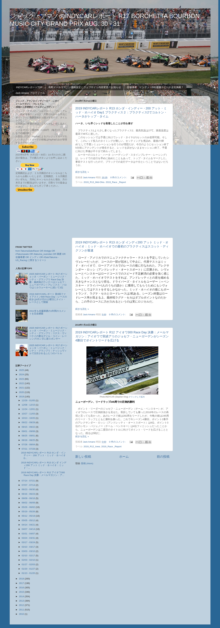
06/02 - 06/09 (29, 502)
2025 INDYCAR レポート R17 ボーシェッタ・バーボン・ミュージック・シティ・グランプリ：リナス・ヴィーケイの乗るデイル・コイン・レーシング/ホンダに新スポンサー (48, 333)
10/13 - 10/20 (29, 418)
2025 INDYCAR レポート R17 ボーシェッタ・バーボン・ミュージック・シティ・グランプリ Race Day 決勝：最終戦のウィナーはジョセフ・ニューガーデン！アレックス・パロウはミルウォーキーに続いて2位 (48, 281)
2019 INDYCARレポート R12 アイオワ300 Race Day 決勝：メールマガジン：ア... (43, 473)
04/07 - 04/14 (29, 529)
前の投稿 (163, 456)
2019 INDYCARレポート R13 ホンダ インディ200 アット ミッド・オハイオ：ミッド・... (43, 465)
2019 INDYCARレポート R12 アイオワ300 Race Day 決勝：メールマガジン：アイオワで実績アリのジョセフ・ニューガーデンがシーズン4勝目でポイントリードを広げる (122, 336)
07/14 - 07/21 (29, 480)
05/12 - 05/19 (29, 516)
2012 (22, 605)
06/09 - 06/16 (29, 498)
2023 (22, 379)
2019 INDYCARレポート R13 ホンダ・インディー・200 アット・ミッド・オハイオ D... (43, 455)
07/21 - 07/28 (29, 449)
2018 (22, 578)
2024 (22, 374)
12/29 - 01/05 (29, 400)
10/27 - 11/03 (29, 413)
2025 (22, 370)
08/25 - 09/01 (29, 435)
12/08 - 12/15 (29, 405)
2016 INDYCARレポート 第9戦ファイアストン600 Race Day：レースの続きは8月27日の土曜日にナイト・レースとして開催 (48, 298)
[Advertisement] (122, 212)
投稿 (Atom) (87, 463)
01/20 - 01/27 (29, 569)
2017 (22, 583)
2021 (22, 387)
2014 (22, 596)
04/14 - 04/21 (29, 524)
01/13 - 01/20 (29, 573)
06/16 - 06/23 (29, 494)
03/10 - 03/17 (29, 547)
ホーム (124, 456)
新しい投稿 (83, 456)
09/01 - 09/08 (29, 431)
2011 (22, 609)
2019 (22, 396)
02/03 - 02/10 (29, 560)
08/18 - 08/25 (29, 440)
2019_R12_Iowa (92, 446)
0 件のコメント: (119, 177)
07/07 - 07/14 (29, 485)
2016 (22, 587)
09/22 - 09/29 (29, 422)
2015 (22, 592)
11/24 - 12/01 (29, 409)
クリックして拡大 (137, 397)
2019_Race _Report (116, 182)
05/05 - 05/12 (29, 520)
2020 (22, 392)
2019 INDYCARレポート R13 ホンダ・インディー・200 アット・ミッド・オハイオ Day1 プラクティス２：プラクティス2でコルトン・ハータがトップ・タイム (121, 112)
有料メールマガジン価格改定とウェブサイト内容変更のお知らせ (84, 87)
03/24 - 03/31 (29, 538)
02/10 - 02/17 (29, 555)
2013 (22, 601)
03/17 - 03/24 (29, 542)
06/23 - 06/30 (29, 489)
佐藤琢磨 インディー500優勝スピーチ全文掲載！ (155, 87)
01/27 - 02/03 (29, 564)
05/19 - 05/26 (29, 511)
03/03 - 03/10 (29, 551)
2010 (22, 614)
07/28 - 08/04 (29, 444)
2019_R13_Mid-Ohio (94, 182)
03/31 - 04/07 (29, 533)
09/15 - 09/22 (29, 427)
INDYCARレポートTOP (29, 87)
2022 (22, 383)
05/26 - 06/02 (29, 507)
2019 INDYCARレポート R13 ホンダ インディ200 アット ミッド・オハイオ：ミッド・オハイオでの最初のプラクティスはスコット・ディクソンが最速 (122, 246)
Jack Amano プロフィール (30, 92)
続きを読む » (82, 172)
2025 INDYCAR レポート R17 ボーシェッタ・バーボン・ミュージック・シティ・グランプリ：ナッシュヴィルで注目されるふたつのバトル (48, 349)
